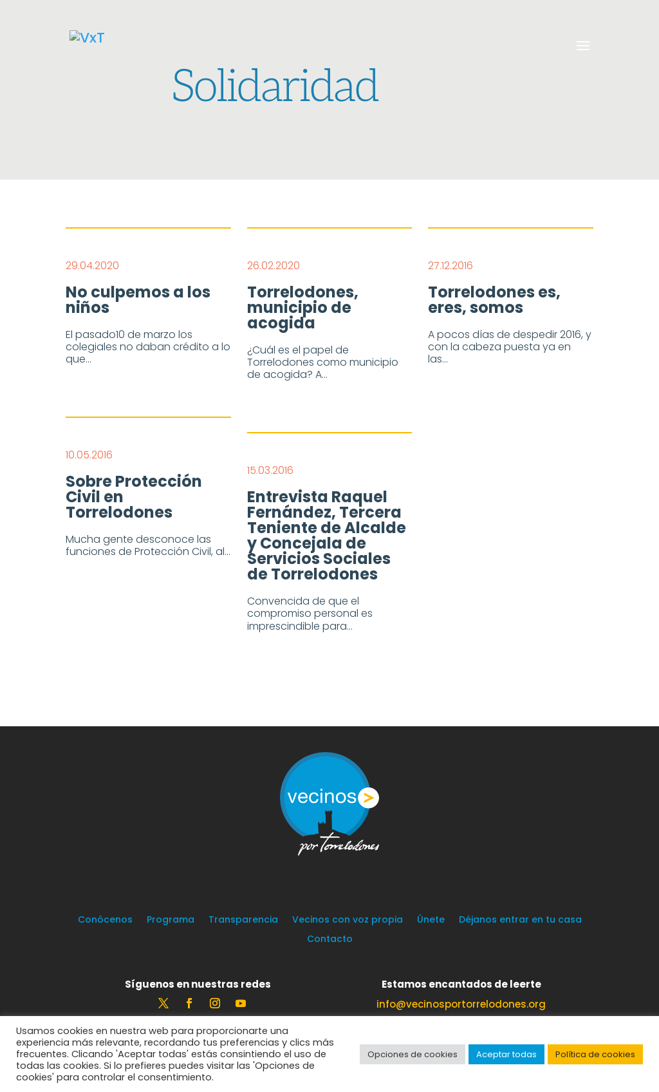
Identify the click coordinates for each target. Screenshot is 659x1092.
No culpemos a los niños (138, 300)
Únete (431, 920)
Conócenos (105, 920)
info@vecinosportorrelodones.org (461, 1004)
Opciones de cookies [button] (412, 1054)
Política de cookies (595, 1054)
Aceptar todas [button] (506, 1054)
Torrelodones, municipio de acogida (302, 308)
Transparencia (243, 920)
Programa (170, 920)
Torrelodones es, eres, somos (494, 300)
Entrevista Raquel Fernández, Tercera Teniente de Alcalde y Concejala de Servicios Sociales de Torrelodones (326, 535)
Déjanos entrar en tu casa (520, 920)
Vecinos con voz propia (347, 920)
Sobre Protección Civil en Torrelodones (134, 497)
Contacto (330, 939)
